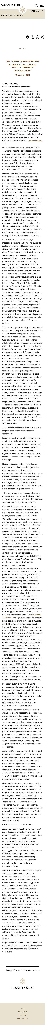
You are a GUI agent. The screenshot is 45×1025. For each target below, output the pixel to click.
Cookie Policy (22, 1015)
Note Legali (22, 1012)
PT (24, 48)
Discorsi (5, 15)
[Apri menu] (42, 5)
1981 (12, 15)
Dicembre (18, 15)
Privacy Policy (22, 1018)
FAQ (22, 1008)
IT (20, 48)
